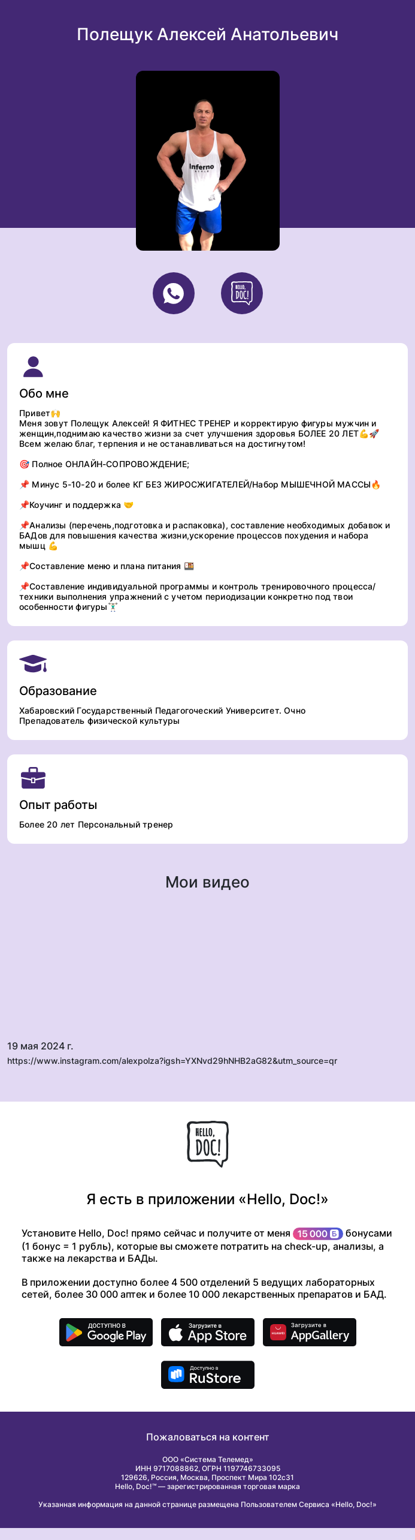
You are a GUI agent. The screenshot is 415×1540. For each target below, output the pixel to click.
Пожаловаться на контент (207, 1437)
